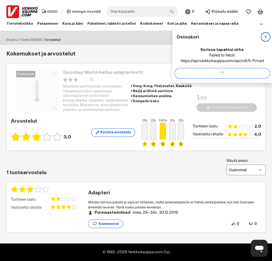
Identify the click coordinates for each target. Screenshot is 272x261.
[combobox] (142, 11)
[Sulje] (265, 37)
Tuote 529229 (31, 39)
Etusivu (11, 39)
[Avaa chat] (259, 248)
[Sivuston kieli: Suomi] (189, 11)
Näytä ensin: (246, 167)
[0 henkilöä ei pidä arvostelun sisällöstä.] (253, 224)
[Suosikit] (248, 11)
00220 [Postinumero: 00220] (49, 12)
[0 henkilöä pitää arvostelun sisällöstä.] (235, 224)
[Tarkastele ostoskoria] (260, 11)
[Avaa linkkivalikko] (261, 24)
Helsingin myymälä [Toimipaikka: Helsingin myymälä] (84, 12)
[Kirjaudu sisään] (221, 11)
